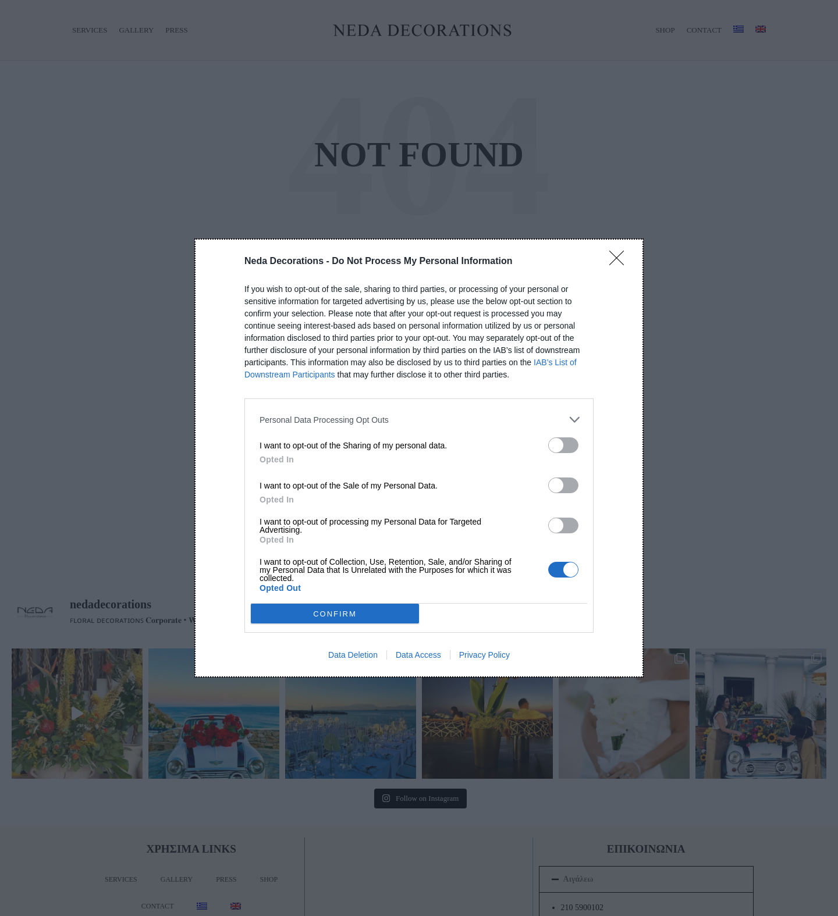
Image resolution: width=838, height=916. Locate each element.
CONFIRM (335, 613)
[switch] (563, 445)
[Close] (620, 262)
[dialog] (419, 458)
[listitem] (419, 420)
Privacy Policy (484, 655)
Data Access (418, 655)
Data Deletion (353, 655)
